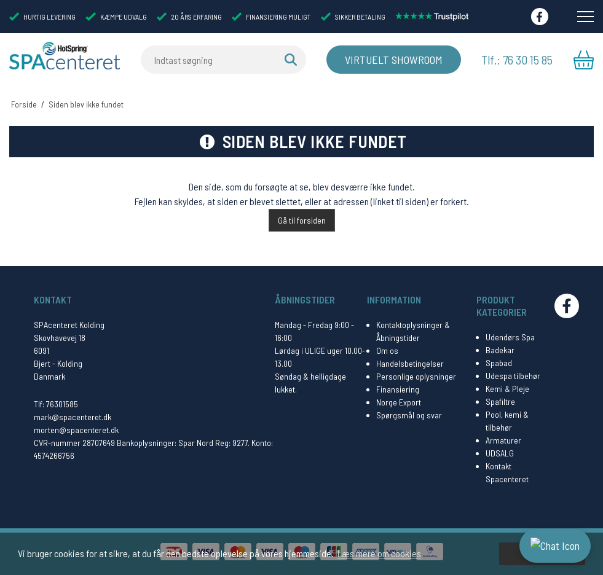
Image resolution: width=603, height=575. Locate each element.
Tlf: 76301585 (56, 404)
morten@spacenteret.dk (76, 429)
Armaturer (503, 440)
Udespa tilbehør (513, 375)
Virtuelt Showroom (394, 59)
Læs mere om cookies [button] (379, 553)
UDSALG (500, 453)
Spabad (499, 363)
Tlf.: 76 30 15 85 (517, 59)
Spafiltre (500, 401)
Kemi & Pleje (507, 388)
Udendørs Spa (510, 337)
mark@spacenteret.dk (72, 417)
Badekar (500, 350)
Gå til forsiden (302, 220)
